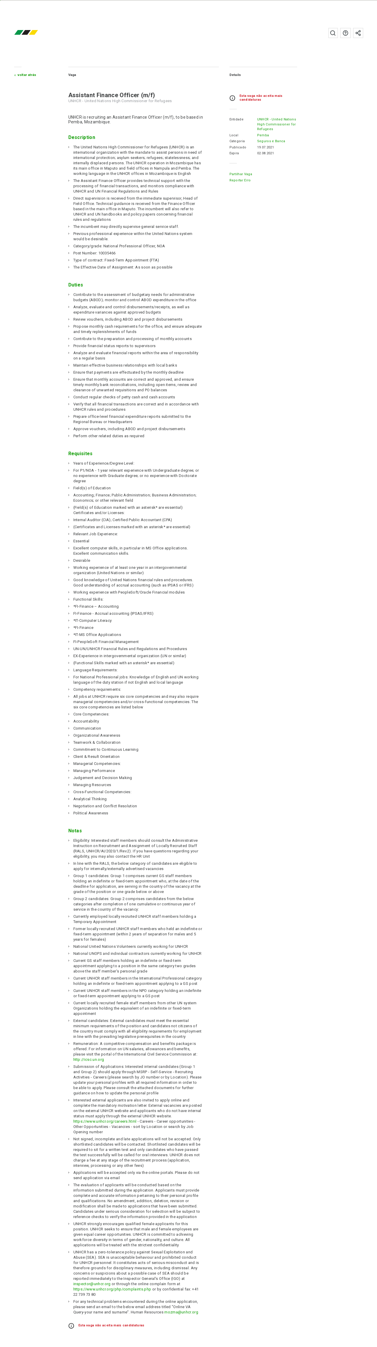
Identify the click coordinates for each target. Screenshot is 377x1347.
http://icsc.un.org (88, 1059)
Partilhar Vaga (240, 174)
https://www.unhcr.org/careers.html (105, 1121)
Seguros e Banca (271, 141)
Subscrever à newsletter (358, 33)
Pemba (263, 135)
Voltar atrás (27, 75)
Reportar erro (240, 180)
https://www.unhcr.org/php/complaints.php (112, 1289)
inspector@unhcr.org (92, 1284)
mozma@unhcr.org (181, 1312)
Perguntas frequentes (345, 33)
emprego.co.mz (34, 33)
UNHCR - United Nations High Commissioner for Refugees (276, 124)
